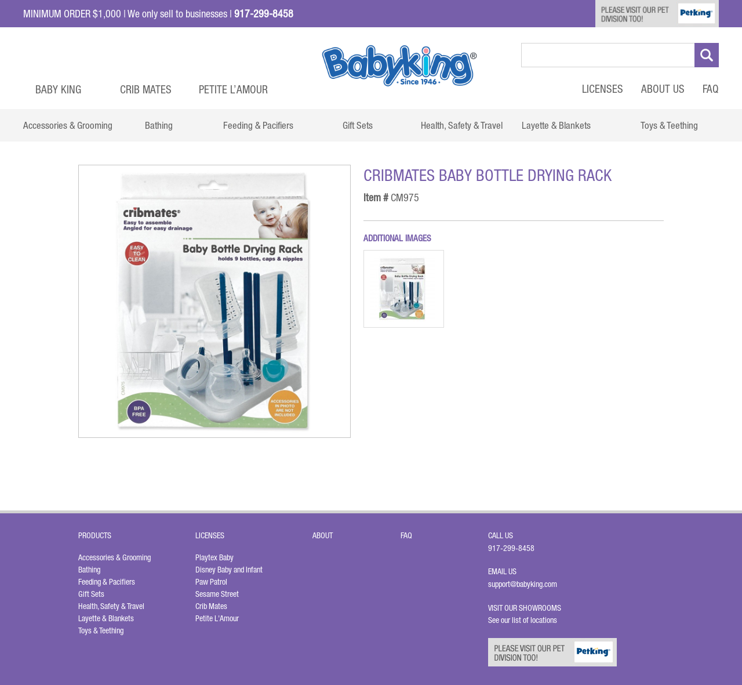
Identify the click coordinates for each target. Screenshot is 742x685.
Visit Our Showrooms (526, 607)
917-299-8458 (511, 548)
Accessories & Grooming (114, 557)
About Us (663, 88)
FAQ (711, 88)
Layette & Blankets (106, 618)
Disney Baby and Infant (229, 569)
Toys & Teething (100, 630)
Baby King (58, 89)
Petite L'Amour (217, 618)
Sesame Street (217, 594)
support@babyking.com (522, 584)
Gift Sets (91, 594)
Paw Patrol (211, 581)
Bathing (89, 569)
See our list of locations (522, 620)
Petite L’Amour (233, 89)
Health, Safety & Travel (111, 606)
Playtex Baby (214, 557)
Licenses (602, 88)
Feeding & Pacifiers (106, 581)
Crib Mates (146, 89)
